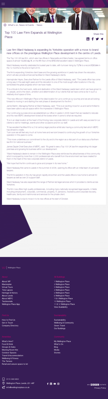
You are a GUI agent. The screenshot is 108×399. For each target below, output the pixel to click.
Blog (56, 347)
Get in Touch (7, 323)
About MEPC (7, 298)
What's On (58, 344)
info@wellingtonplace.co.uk (15, 387)
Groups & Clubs (8, 347)
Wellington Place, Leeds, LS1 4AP (18, 383)
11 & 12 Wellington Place (64, 304)
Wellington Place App (11, 304)
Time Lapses (7, 290)
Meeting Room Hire (10, 350)
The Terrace (7, 361)
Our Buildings (59, 328)
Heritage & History (10, 293)
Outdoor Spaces (9, 353)
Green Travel (59, 326)
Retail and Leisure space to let (15, 364)
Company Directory (10, 326)
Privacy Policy (100, 388)
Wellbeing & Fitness (10, 358)
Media (56, 350)
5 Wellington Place (62, 293)
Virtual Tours (7, 287)
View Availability (60, 307)
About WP (6, 281)
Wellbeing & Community (64, 323)
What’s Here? (7, 341)
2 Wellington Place (62, 284)
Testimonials (7, 301)
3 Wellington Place (62, 287)
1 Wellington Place (62, 281)
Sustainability (60, 320)
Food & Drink (7, 344)
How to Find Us (8, 320)
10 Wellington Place (62, 301)
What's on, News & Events (19, 25)
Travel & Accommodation (12, 355)
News (39, 25)
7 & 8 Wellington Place (63, 298)
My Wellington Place (62, 341)
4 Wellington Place (62, 290)
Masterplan (7, 284)
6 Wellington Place (62, 296)
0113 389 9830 (10, 379)
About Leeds (7, 296)
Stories (57, 353)
